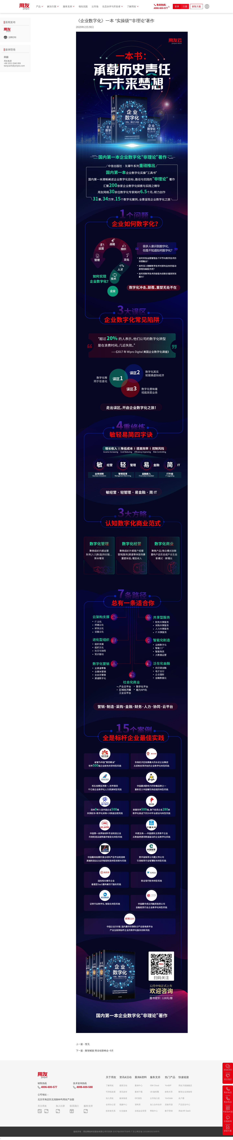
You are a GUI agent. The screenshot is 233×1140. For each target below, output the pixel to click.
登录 (177, 6)
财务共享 (169, 1092)
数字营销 (169, 1111)
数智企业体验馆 (185, 1092)
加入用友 (110, 1098)
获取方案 (196, 6)
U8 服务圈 (154, 1092)
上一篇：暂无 (83, 1044)
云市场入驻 (155, 1098)
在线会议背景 (140, 1111)
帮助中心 (154, 1111)
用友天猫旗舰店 (185, 1085)
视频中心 (123, 1104)
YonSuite (169, 1098)
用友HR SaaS (184, 1111)
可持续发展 (111, 1092)
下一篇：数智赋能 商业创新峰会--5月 (94, 1050)
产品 (39, 6)
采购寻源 (169, 1104)
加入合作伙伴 (156, 1104)
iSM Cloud (154, 1085)
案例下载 (139, 1092)
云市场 (95, 6)
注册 (185, 6)
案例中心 (139, 1085)
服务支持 (69, 6)
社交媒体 (123, 1111)
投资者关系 (111, 1111)
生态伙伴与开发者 (112, 6)
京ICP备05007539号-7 (122, 1131)
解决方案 (53, 6)
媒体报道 (123, 1098)
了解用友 (133, 6)
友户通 (181, 1098)
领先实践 (83, 6)
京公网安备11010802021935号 (146, 1131)
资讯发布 (123, 1092)
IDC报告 (138, 1098)
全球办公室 (111, 1104)
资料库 (138, 1104)
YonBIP (168, 1085)
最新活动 (123, 1085)
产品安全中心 (184, 1104)
